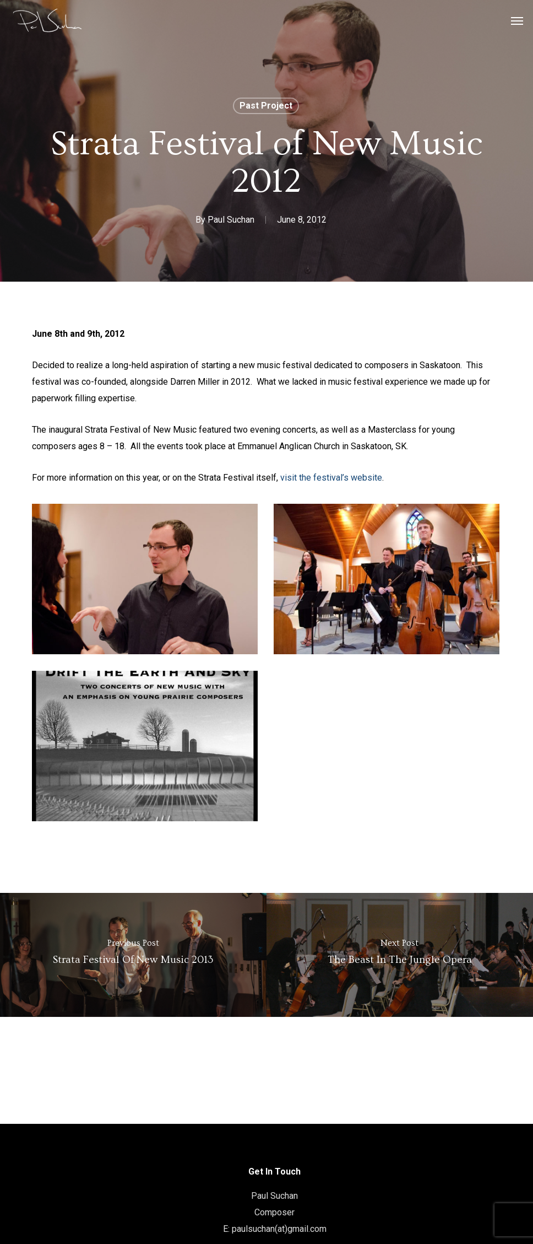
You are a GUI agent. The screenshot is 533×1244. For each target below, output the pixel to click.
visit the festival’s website (331, 477)
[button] (517, 20)
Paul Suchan (231, 219)
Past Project (266, 105)
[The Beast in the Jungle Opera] (399, 955)
